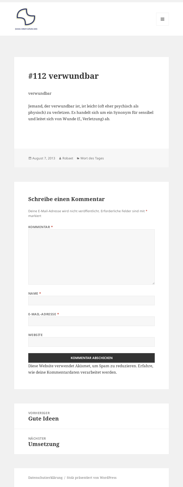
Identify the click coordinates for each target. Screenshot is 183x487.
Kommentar (40, 227)
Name (34, 293)
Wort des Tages (92, 158)
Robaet (67, 158)
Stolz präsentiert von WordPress (91, 477)
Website (35, 335)
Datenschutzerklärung (45, 477)
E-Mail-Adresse (43, 314)
